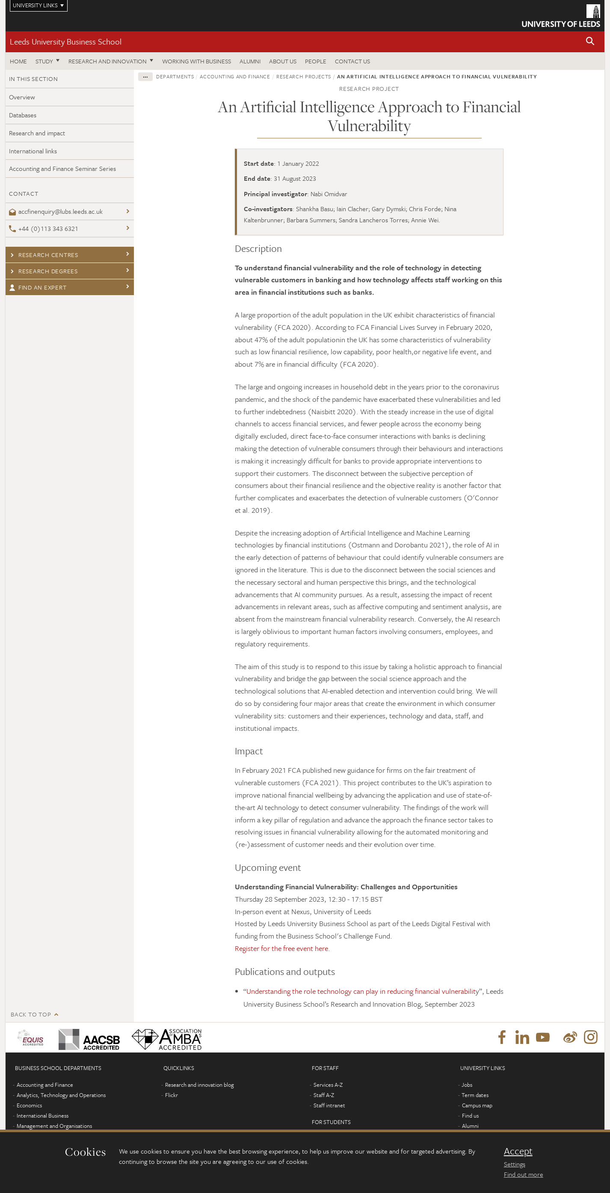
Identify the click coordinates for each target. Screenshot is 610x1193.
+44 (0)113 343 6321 (43, 228)
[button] (590, 42)
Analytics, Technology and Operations (61, 1095)
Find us (470, 1115)
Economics (29, 1105)
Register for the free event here (281, 948)
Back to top (31, 1014)
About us (282, 61)
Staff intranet (329, 1105)
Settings (514, 1164)
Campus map (477, 1105)
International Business (42, 1115)
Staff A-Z (324, 1095)
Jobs (467, 1084)
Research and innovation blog (199, 1084)
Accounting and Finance (235, 76)
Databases (22, 115)
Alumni (250, 61)
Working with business (196, 61)
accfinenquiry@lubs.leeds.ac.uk (56, 211)
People (315, 61)
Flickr (171, 1095)
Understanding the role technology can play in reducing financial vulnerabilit (361, 991)
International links (33, 150)
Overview (22, 97)
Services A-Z (328, 1084)
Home (18, 61)
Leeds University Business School (65, 41)
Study (44, 61)
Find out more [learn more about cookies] (523, 1174)
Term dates (475, 1095)
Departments (175, 76)
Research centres (43, 254)
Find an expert (37, 287)
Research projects (303, 76)
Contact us (352, 61)
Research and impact (37, 133)
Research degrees (43, 270)
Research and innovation (107, 61)
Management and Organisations (54, 1125)
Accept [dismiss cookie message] (518, 1151)
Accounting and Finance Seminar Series (62, 168)
